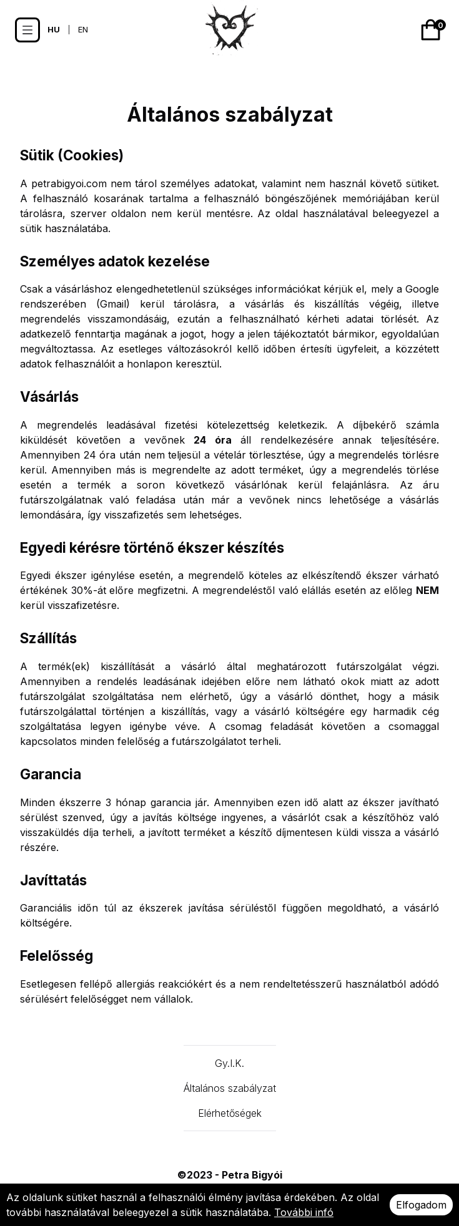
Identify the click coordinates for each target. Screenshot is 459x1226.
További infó (303, 1212)
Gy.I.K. (229, 1063)
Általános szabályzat (230, 1088)
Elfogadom (421, 1205)
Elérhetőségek (230, 1113)
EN (83, 29)
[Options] (27, 29)
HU (53, 29)
